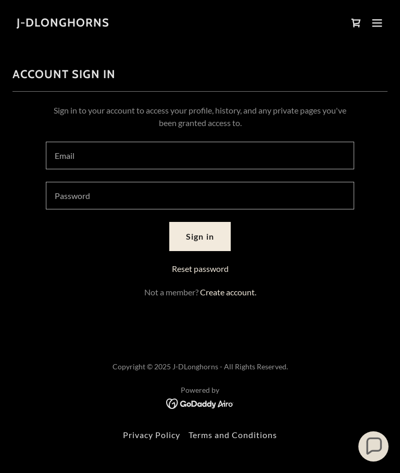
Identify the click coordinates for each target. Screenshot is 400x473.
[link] (63, 23)
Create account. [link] (228, 292)
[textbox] (200, 155)
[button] (377, 23)
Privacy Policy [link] (151, 435)
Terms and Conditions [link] (233, 435)
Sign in (200, 236)
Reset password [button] (200, 268)
